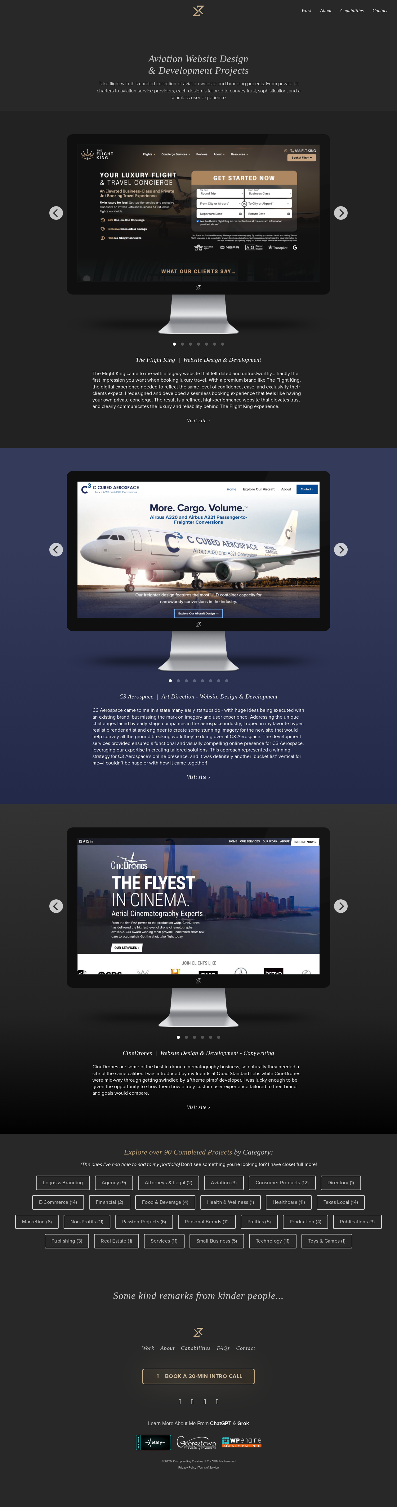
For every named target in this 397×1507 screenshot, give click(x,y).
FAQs (223, 1348)
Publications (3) (357, 1221)
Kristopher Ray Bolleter (54, 11)
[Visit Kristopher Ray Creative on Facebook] (192, 1402)
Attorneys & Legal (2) (168, 1182)
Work (306, 10)
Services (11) (164, 1240)
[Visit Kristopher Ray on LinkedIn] (180, 1402)
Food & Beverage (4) (165, 1202)
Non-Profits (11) (86, 1221)
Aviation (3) (224, 1182)
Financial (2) (109, 1202)
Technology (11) (273, 1240)
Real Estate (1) (116, 1240)
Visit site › (198, 420)
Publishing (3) (67, 1240)
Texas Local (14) (340, 1202)
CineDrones (137, 1053)
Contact (380, 10)
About (326, 10)
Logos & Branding (63, 1182)
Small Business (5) (216, 1240)
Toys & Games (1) (327, 1240)
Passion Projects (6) (144, 1221)
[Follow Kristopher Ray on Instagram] (204, 1402)
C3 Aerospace (136, 696)
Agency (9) (114, 1182)
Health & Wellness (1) (230, 1202)
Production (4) (306, 1221)
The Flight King (155, 360)
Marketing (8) (37, 1221)
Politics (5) (259, 1221)
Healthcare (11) (289, 1202)
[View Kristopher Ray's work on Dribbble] (217, 1402)
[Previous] (56, 213)
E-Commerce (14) (58, 1202)
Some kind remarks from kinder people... (198, 1295)
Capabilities (352, 10)
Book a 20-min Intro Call (198, 1376)
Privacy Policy (187, 1467)
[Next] (341, 213)
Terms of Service (208, 1467)
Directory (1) (341, 1182)
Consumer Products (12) (282, 1182)
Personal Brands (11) (207, 1221)
